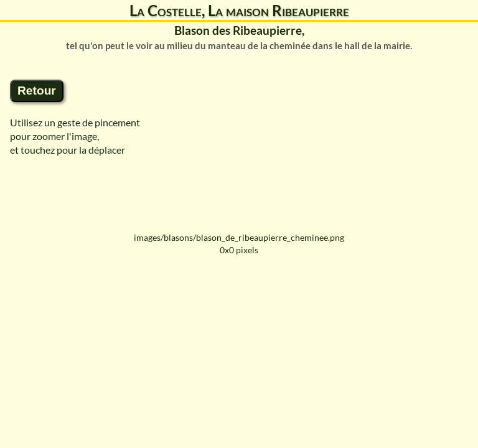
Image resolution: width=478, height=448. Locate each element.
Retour (36, 90)
